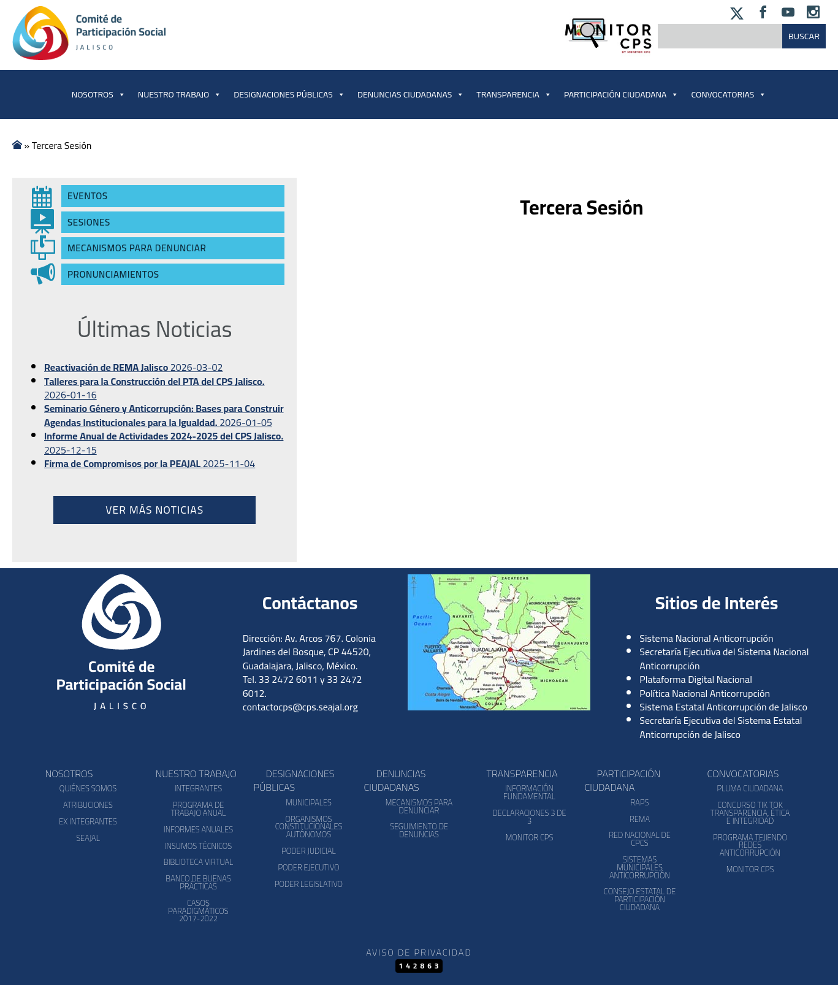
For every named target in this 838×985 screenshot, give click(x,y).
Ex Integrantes (87, 821)
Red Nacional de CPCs (640, 838)
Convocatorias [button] (728, 94)
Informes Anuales (198, 829)
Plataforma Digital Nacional (695, 679)
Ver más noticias (154, 510)
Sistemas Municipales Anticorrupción (639, 867)
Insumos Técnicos (198, 846)
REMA (640, 819)
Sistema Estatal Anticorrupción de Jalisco (723, 707)
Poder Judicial (308, 850)
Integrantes (198, 788)
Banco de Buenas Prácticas (198, 882)
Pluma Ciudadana (750, 788)
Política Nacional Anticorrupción (704, 693)
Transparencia (514, 94)
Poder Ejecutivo (308, 867)
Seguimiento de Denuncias (419, 830)
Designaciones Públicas (289, 94)
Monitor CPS (530, 837)
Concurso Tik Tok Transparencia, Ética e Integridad (750, 812)
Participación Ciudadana (621, 94)
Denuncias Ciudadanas (410, 94)
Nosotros (99, 94)
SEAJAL (88, 838)
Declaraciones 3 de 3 (529, 816)
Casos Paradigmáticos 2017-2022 (198, 911)
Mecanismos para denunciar (419, 806)
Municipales (309, 802)
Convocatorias (743, 773)
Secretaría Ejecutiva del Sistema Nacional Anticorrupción (724, 658)
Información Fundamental (529, 792)
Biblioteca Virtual (198, 861)
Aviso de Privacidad (418, 952)
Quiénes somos (87, 788)
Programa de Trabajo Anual (198, 808)
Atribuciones (88, 804)
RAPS (640, 802)
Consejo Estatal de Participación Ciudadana (640, 899)
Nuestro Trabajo (179, 94)
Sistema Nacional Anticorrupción (706, 638)
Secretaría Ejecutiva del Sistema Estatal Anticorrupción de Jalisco (720, 727)
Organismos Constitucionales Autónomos (309, 827)
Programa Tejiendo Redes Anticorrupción (750, 845)
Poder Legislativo (309, 884)
